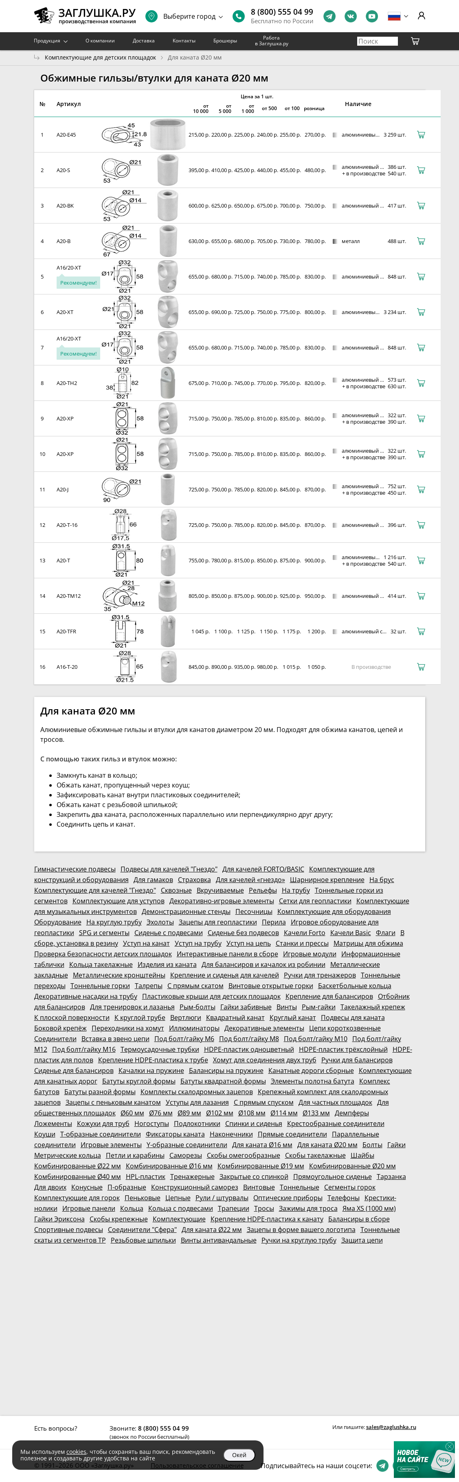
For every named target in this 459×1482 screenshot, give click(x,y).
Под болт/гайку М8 (249, 1038)
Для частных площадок (335, 1102)
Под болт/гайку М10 (315, 1038)
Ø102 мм (219, 1112)
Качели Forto (304, 932)
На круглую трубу (114, 922)
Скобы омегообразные (243, 1155)
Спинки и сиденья (253, 1123)
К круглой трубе (139, 1017)
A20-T (63, 560)
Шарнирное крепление (327, 879)
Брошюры (225, 40)
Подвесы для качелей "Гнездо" (169, 869)
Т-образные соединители (100, 1134)
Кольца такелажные (101, 964)
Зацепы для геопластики (218, 922)
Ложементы (53, 1123)
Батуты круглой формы (139, 1081)
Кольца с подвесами (180, 1208)
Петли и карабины (135, 1155)
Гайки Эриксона (59, 1218)
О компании (100, 40)
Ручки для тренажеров (320, 975)
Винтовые (259, 1187)
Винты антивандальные (219, 1240)
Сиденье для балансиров (74, 1070)
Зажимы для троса (308, 1208)
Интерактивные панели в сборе (227, 953)
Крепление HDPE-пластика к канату (267, 1218)
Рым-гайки (319, 1006)
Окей (239, 1455)
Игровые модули (309, 953)
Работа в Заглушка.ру (271, 40)
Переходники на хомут (128, 1028)
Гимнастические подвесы (75, 869)
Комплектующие (179, 1218)
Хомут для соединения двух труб (264, 1059)
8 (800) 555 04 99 (282, 11)
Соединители (55, 1038)
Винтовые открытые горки (270, 985)
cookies (76, 1451)
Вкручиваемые (220, 890)
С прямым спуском (264, 1102)
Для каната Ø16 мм (262, 1144)
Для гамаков (153, 879)
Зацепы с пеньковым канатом (113, 1102)
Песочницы (253, 911)
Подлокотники (197, 1123)
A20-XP (65, 418)
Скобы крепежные (119, 1218)
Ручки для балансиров (357, 1059)
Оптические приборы (288, 1197)
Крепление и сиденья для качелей (224, 975)
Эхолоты (160, 922)
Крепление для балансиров (329, 996)
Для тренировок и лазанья (132, 1006)
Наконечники (231, 1134)
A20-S (63, 170)
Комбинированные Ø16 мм (169, 1165)
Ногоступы (151, 1123)
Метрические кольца (67, 1155)
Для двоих (50, 1187)
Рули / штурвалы (221, 1197)
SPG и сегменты (104, 932)
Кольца (131, 1208)
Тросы (264, 1208)
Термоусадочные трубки (160, 1049)
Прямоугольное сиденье (332, 1176)
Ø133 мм (316, 1112)
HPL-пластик (145, 1176)
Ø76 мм (161, 1112)
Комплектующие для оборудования (334, 911)
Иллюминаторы (194, 1028)
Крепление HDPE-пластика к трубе (153, 1059)
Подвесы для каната (353, 1017)
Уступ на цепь (248, 943)
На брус (381, 879)
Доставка (144, 40)
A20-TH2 (67, 383)
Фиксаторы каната (175, 1134)
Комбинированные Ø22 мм (77, 1165)
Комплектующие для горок (77, 1197)
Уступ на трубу (198, 943)
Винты (287, 1006)
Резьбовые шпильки (143, 1240)
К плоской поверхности (72, 1017)
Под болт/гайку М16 (84, 1049)
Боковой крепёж (60, 1028)
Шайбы (362, 1155)
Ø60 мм (132, 1112)
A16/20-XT (69, 267)
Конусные (87, 1187)
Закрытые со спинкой (254, 1176)
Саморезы (185, 1155)
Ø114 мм (284, 1112)
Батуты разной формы (100, 1091)
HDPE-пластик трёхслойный (343, 1049)
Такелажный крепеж (372, 1006)
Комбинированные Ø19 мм (260, 1165)
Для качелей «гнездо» (250, 879)
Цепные (178, 1197)
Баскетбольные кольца (354, 985)
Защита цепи (362, 1240)
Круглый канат (293, 1017)
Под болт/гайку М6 (184, 1038)
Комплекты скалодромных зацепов (197, 1091)
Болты (372, 1144)
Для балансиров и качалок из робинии (263, 964)
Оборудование (57, 922)
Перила (274, 922)
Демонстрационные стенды (186, 911)
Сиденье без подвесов (243, 932)
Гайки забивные (246, 1006)
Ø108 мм (252, 1112)
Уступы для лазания (197, 1102)
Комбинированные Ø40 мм (77, 1176)
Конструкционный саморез (194, 1187)
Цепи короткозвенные (345, 1028)
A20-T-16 (67, 525)
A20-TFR (66, 631)
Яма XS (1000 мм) (369, 1208)
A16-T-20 (67, 666)
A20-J (62, 489)
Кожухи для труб (103, 1123)
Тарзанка (391, 1176)
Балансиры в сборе (359, 1218)
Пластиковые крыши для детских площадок (211, 996)
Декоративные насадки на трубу (85, 996)
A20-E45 (66, 134)
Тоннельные (299, 1187)
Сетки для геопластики (315, 900)
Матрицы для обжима (368, 943)
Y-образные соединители (187, 1144)
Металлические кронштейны (119, 975)
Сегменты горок (350, 1187)
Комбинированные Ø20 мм (352, 1165)
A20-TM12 (69, 595)
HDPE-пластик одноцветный (249, 1049)
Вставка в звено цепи (115, 1038)
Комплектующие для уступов (118, 900)
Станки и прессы (302, 943)
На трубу (296, 890)
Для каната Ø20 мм (327, 1144)
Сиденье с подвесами (168, 932)
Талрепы (149, 985)
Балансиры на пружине (226, 1070)
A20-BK (65, 205)
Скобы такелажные (315, 1155)
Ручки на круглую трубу (298, 1240)
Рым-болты (197, 1006)
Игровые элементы (111, 1144)
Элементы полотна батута (312, 1081)
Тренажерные (192, 1176)
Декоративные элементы (264, 1028)
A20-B (63, 241)
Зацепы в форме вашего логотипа (301, 1229)
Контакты (184, 40)
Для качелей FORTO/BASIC (263, 869)
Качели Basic (350, 932)
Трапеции (233, 1208)
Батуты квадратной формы (223, 1081)
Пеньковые (142, 1197)
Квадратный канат (235, 1017)
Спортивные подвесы (68, 1229)
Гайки (396, 1144)
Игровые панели (88, 1208)
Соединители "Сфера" (142, 1229)
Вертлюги (185, 1017)
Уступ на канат (146, 943)
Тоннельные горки (100, 985)
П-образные (127, 1187)
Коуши (44, 1134)
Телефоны (343, 1197)
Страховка (194, 879)
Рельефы (263, 890)
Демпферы (352, 1112)
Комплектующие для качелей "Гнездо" (95, 890)
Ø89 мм (189, 1112)
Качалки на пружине (151, 1070)
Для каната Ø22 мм (212, 1229)
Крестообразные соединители (335, 1123)
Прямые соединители (292, 1134)
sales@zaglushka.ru (391, 1427)
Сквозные (176, 890)
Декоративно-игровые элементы (221, 900)
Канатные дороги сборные (311, 1070)
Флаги (385, 932)
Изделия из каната (167, 964)
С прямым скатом (195, 985)
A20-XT (65, 312)
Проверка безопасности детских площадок (103, 953)
